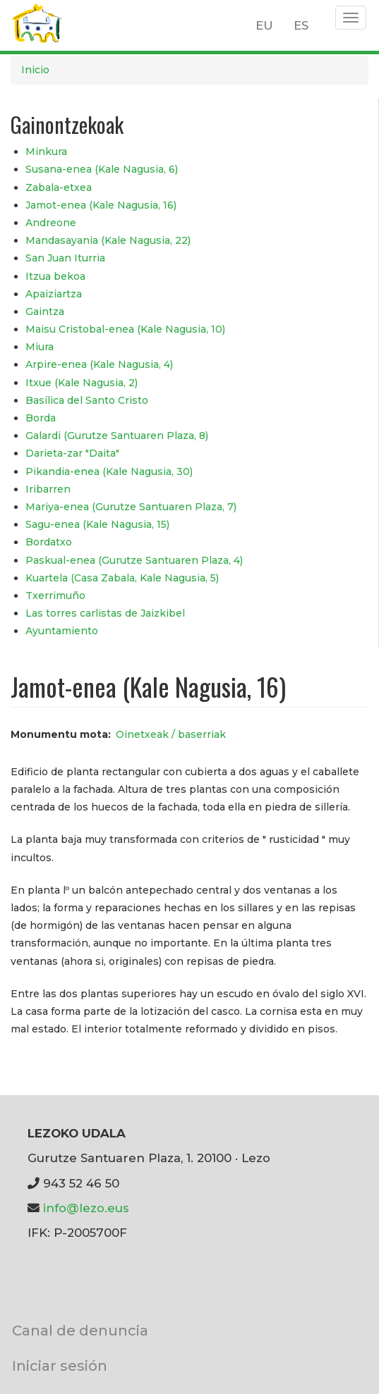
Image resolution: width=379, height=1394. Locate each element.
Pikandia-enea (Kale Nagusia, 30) (109, 471)
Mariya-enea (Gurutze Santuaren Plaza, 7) (130, 506)
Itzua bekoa (55, 276)
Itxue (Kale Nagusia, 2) (81, 382)
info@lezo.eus (86, 1208)
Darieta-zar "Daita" (72, 453)
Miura (39, 346)
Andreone (50, 222)
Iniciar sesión (59, 1365)
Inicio (35, 69)
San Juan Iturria (65, 258)
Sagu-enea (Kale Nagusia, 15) (97, 524)
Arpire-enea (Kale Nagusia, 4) (99, 364)
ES (301, 25)
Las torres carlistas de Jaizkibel (105, 613)
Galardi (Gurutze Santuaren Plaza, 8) (116, 435)
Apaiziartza (53, 294)
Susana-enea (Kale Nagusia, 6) (101, 169)
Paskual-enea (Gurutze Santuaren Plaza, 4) (134, 560)
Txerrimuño (55, 595)
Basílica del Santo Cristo (86, 400)
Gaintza (44, 311)
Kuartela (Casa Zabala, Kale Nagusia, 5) (122, 578)
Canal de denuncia (80, 1330)
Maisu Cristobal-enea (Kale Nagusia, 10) (125, 329)
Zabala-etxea (58, 187)
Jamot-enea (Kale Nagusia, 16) (100, 205)
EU (264, 25)
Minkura (46, 151)
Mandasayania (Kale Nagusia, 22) (108, 240)
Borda (40, 418)
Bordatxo (48, 542)
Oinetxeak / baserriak (171, 734)
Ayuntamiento (61, 630)
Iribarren (48, 489)
